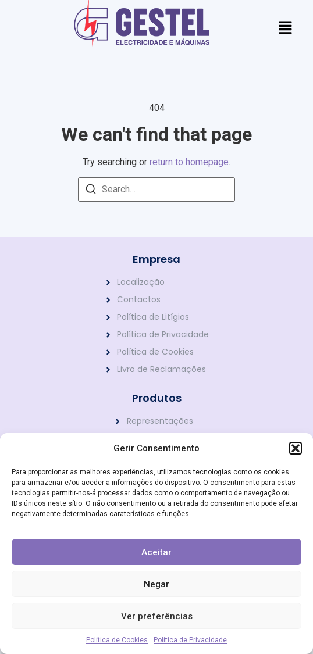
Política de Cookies (117, 640)
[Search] (91, 190)
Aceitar (156, 552)
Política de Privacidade (190, 640)
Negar (156, 584)
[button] (295, 448)
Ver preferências (157, 616)
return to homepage (189, 161)
